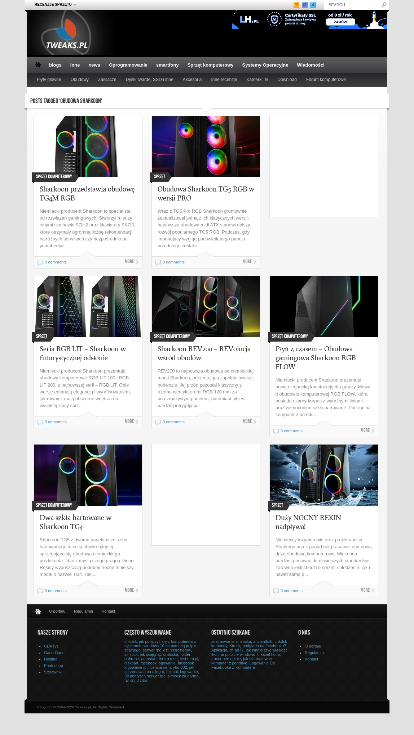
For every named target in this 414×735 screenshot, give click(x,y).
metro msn (168, 659)
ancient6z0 (262, 641)
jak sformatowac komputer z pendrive (241, 661)
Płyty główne (49, 79)
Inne (75, 65)
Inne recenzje (224, 79)
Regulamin (83, 611)
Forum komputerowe (326, 79)
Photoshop (53, 665)
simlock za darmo (183, 676)
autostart (149, 659)
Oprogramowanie (128, 65)
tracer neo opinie (226, 659)
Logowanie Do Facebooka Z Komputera (243, 665)
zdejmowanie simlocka (231, 641)
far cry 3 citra (135, 680)
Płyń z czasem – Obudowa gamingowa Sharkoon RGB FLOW (316, 357)
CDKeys (51, 646)
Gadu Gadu (54, 652)
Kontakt (108, 611)
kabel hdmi (269, 654)
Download (287, 79)
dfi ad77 (236, 650)
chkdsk (130, 641)
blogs (55, 65)
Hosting (50, 659)
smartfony (167, 65)
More (129, 262)
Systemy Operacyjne (265, 65)
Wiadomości (310, 65)
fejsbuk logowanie (182, 671)
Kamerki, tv (257, 79)
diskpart (131, 663)
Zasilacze (107, 79)
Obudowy (79, 79)
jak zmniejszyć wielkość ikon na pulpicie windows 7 (249, 652)
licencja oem (160, 667)
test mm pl (189, 659)
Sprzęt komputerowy (211, 65)
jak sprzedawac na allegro (159, 669)
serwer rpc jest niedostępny (167, 650)
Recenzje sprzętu (53, 5)
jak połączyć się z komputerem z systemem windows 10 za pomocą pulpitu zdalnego (161, 645)
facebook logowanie (158, 663)
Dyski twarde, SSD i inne (149, 79)
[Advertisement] (330, 166)
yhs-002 (180, 667)
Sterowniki (53, 672)
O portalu (57, 611)
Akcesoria (192, 79)
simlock (131, 654)
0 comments (56, 262)
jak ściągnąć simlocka (159, 654)
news (94, 65)
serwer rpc (156, 676)
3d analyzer (134, 676)
